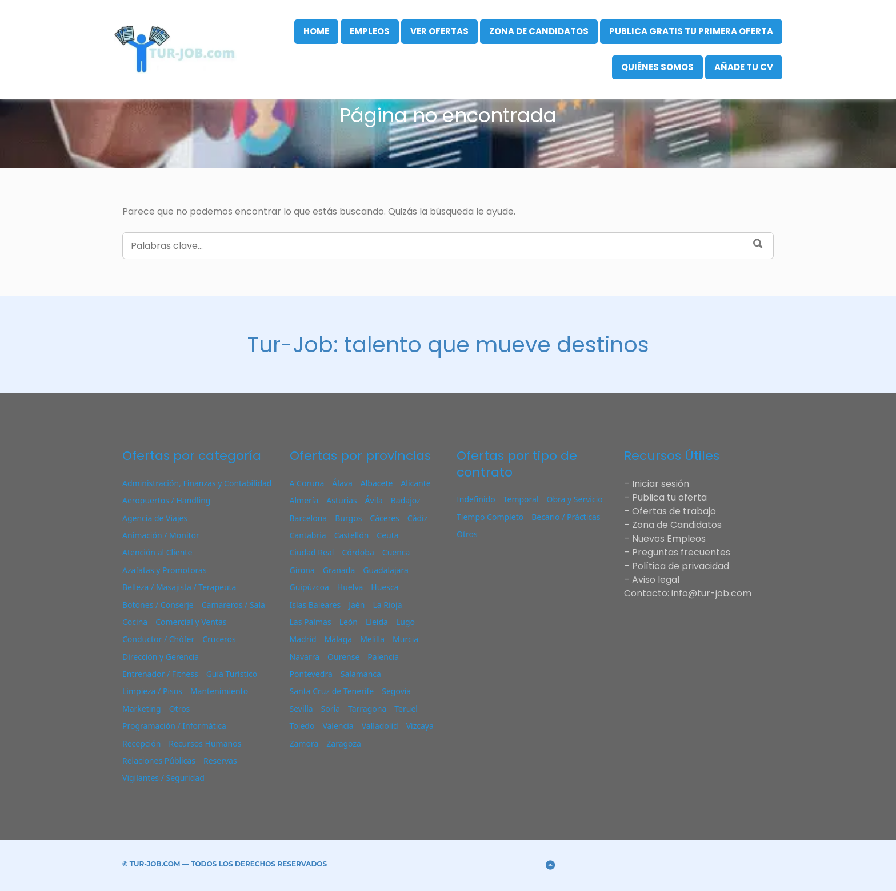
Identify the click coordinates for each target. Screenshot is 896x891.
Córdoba (358, 552)
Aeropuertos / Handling (166, 500)
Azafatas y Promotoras (164, 570)
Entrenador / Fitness (160, 673)
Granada (339, 570)
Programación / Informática (174, 725)
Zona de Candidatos (539, 31)
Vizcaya (420, 725)
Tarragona (367, 708)
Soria (330, 708)
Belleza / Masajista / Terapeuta (179, 587)
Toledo (302, 725)
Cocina (134, 621)
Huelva (350, 587)
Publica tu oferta (669, 497)
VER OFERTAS (439, 31)
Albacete (377, 483)
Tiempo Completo (490, 516)
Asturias (341, 500)
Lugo (405, 621)
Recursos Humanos (205, 743)
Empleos (370, 31)
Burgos (348, 518)
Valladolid (380, 725)
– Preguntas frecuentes (677, 552)
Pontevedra (311, 673)
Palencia (383, 656)
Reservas (220, 760)
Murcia (405, 639)
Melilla (372, 639)
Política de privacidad (680, 566)
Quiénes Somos (657, 67)
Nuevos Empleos (669, 538)
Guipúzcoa (309, 587)
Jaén (357, 604)
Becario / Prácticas (565, 516)
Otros (179, 708)
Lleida (377, 621)
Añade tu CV (743, 67)
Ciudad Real (312, 552)
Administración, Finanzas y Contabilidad (196, 483)
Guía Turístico (232, 673)
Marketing (141, 708)
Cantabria (308, 535)
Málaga (338, 639)
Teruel (406, 708)
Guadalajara (385, 570)
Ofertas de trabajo (674, 511)
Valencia (337, 725)
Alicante (415, 483)
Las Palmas (310, 621)
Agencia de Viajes (154, 518)
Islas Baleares (315, 604)
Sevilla (301, 708)
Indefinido (476, 499)
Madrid (303, 639)
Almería (304, 500)
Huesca (384, 587)
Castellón (351, 535)
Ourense (343, 656)
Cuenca (396, 552)
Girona (302, 570)
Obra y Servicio (575, 499)
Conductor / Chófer (158, 639)
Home (316, 31)
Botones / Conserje (158, 604)
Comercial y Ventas (190, 621)
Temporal (521, 499)
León (348, 621)
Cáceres (384, 518)
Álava (342, 483)
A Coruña (307, 483)
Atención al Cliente (157, 552)
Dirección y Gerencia (160, 656)
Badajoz (406, 500)
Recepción (141, 743)
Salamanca (361, 673)
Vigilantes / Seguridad (163, 777)
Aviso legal (655, 579)
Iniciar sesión (660, 483)
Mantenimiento (219, 691)
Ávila (374, 500)
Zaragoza (343, 743)
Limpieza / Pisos (152, 691)
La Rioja (387, 604)
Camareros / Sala (233, 604)
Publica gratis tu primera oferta (691, 31)
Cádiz (417, 518)
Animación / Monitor (160, 535)
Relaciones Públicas (158, 760)
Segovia (396, 691)
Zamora (304, 743)
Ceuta (387, 535)
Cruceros (219, 639)
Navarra (305, 656)
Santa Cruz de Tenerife (332, 691)
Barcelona (308, 518)
